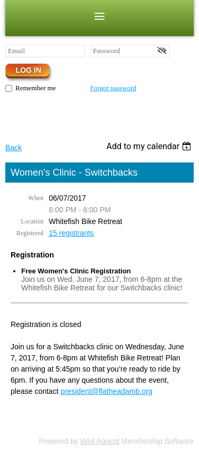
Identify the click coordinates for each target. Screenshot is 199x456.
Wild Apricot (99, 441)
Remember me (35, 88)
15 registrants (71, 233)
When (36, 198)
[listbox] (150, 146)
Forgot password (113, 88)
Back (13, 147)
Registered (30, 233)
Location (32, 221)
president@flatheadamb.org (106, 391)
